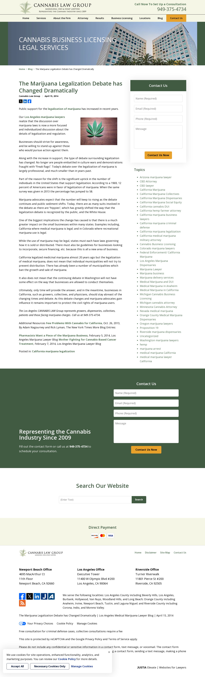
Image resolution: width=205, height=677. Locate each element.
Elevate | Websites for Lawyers (161, 667)
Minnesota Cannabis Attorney (158, 307)
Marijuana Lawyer (151, 269)
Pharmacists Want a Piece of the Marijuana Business (53, 335)
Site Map (165, 552)
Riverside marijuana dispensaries (160, 332)
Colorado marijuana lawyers (157, 248)
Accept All (17, 666)
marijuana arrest (150, 348)
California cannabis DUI (154, 206)
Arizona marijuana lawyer (156, 177)
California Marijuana (152, 189)
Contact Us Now (158, 155)
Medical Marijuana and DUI (156, 281)
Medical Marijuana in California (159, 290)
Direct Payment (103, 527)
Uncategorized (149, 336)
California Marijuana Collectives (159, 194)
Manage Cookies (87, 623)
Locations (145, 18)
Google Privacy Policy (89, 639)
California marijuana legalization (53, 351)
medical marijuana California (158, 352)
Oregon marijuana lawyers (156, 323)
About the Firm (62, 18)
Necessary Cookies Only (49, 666)
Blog (160, 18)
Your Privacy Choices (36, 623)
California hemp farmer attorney (160, 210)
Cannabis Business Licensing (158, 244)
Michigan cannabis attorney (157, 302)
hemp (143, 344)
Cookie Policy (65, 623)
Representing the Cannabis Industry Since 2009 (55, 434)
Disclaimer (151, 552)
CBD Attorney (148, 181)
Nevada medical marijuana (156, 311)
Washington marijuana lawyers (159, 340)
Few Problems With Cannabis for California (74, 323)
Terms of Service (118, 639)
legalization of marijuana (64, 109)
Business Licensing (121, 18)
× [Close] (109, 652)
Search (139, 499)
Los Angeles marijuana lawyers (44, 117)
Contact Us (176, 18)
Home (26, 18)
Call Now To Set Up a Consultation (160, 4)
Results (100, 18)
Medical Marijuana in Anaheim (158, 286)
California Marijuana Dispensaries (161, 198)
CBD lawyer (147, 185)
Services (41, 18)
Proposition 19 (149, 327)
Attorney (83, 18)
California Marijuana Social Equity (161, 202)
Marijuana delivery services (157, 277)
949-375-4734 (171, 9)
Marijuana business (152, 273)
